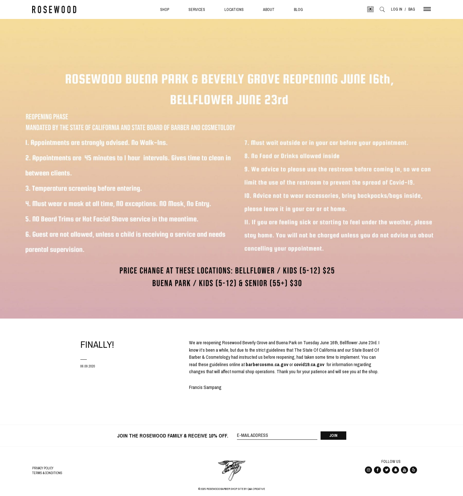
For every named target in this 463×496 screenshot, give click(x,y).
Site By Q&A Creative (251, 489)
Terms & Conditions (47, 473)
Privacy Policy (42, 468)
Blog (298, 9)
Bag (411, 9)
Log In (396, 9)
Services (196, 9)
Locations (234, 9)
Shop (164, 9)
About (269, 9)
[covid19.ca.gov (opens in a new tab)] (309, 364)
